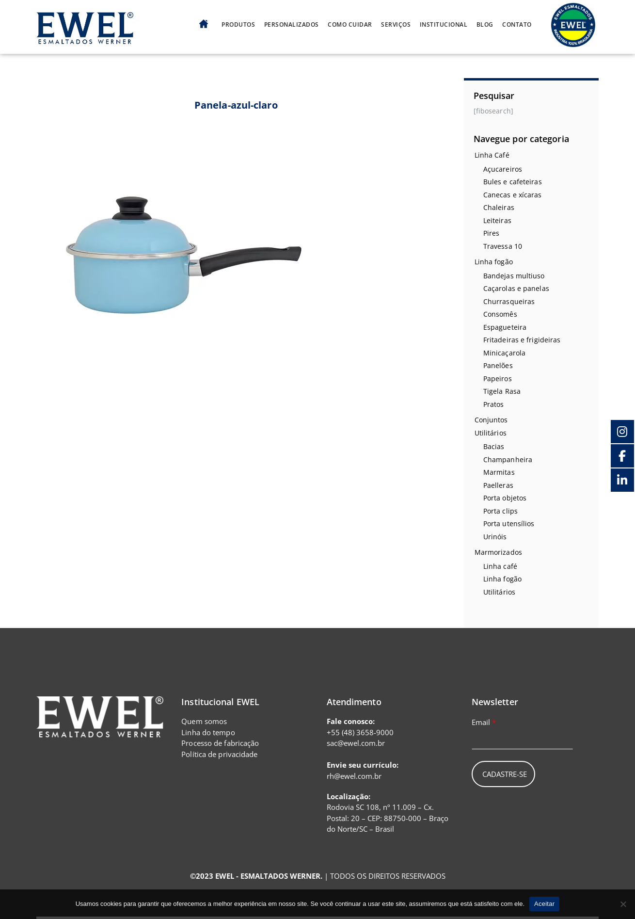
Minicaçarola (504, 352)
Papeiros (497, 378)
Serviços (396, 25)
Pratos (493, 404)
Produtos (238, 25)
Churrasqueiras (509, 301)
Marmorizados (498, 552)
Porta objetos (504, 497)
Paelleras (498, 485)
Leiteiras (497, 220)
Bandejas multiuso (514, 275)
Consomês (500, 314)
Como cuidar (350, 25)
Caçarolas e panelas (516, 288)
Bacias (494, 446)
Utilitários (491, 432)
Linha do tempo (208, 732)
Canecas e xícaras (512, 194)
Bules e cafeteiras (512, 181)
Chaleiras (498, 207)
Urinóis (495, 536)
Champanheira (507, 459)
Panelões (498, 365)
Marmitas (499, 472)
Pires (491, 233)
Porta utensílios (509, 523)
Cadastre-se (504, 774)
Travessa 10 (502, 246)
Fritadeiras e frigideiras (522, 339)
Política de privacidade (219, 754)
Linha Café (492, 155)
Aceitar (544, 903)
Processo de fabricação (220, 743)
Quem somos (204, 721)
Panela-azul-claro (236, 105)
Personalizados (291, 25)
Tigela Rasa (502, 391)
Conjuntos (491, 419)
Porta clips (500, 511)
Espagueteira (504, 327)
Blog (484, 25)
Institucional (444, 25)
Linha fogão (494, 261)
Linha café (500, 566)
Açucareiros (502, 169)
